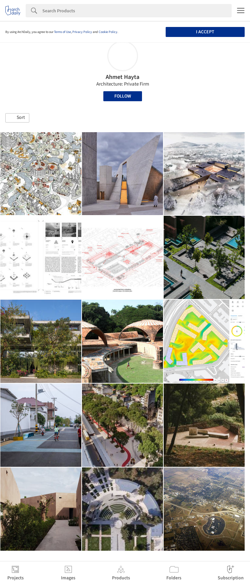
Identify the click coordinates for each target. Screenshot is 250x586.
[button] (17, 118)
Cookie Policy (108, 32)
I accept (205, 32)
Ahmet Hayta (122, 77)
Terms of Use (62, 32)
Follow (122, 96)
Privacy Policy (82, 32)
